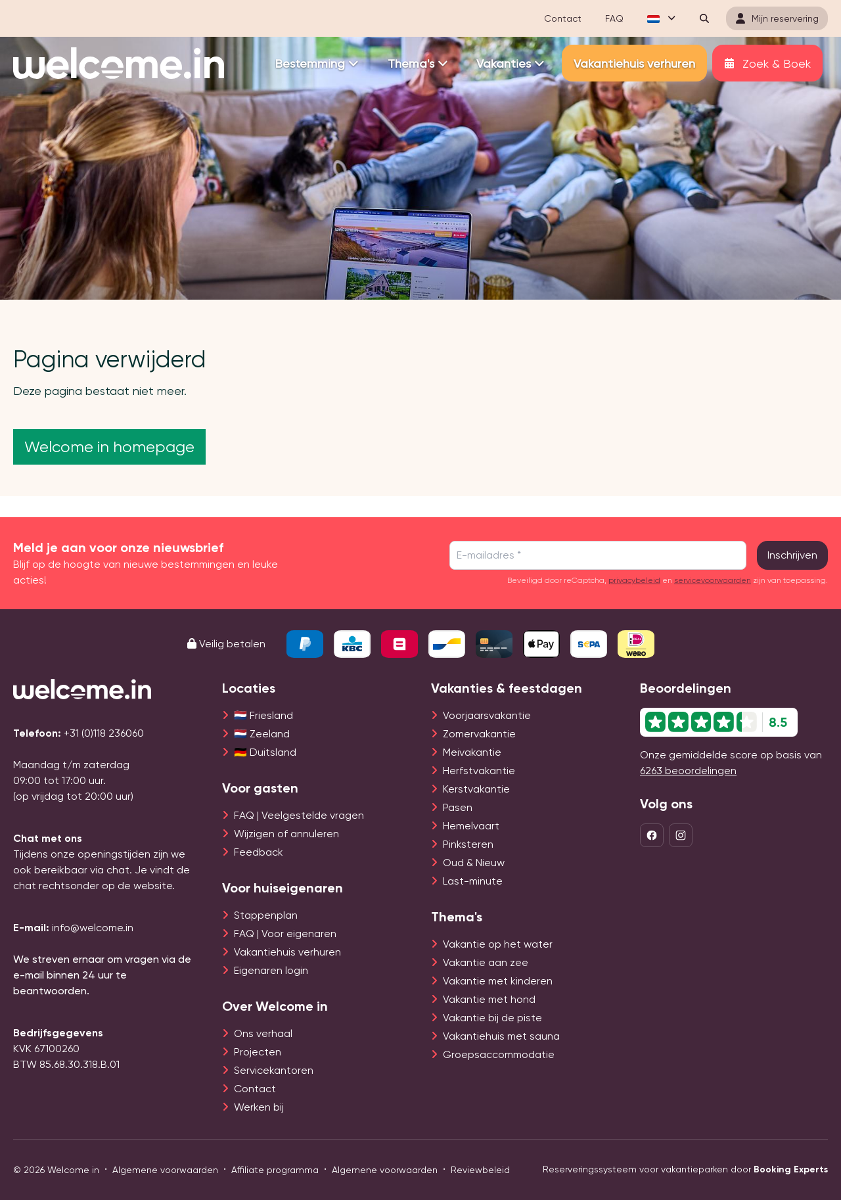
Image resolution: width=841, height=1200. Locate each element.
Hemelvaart (471, 825)
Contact (255, 1088)
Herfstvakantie (479, 770)
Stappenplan (266, 915)
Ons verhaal (263, 1033)
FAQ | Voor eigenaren (285, 933)
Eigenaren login (271, 970)
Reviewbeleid (480, 1170)
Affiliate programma (275, 1170)
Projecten (257, 1052)
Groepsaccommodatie (499, 1054)
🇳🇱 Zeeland (262, 733)
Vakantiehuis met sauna (501, 1036)
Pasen (457, 807)
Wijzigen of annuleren (286, 833)
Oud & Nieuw (474, 862)
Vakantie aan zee (485, 962)
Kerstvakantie (476, 789)
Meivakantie (472, 752)
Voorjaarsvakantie (487, 715)
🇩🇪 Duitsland (265, 752)
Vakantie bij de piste (492, 1017)
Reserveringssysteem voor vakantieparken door (685, 1169)
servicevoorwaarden (712, 580)
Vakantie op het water (498, 944)
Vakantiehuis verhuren (287, 952)
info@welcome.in (92, 927)
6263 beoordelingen (688, 770)
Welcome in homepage (109, 447)
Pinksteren (468, 844)
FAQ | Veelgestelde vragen (299, 815)
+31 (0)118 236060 (104, 733)
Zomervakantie (479, 733)
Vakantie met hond (489, 999)
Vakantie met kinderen (498, 981)
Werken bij (259, 1107)
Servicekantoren (273, 1070)
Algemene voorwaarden (165, 1170)
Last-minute (473, 881)
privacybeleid (634, 580)
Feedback (258, 852)
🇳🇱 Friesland (263, 715)
